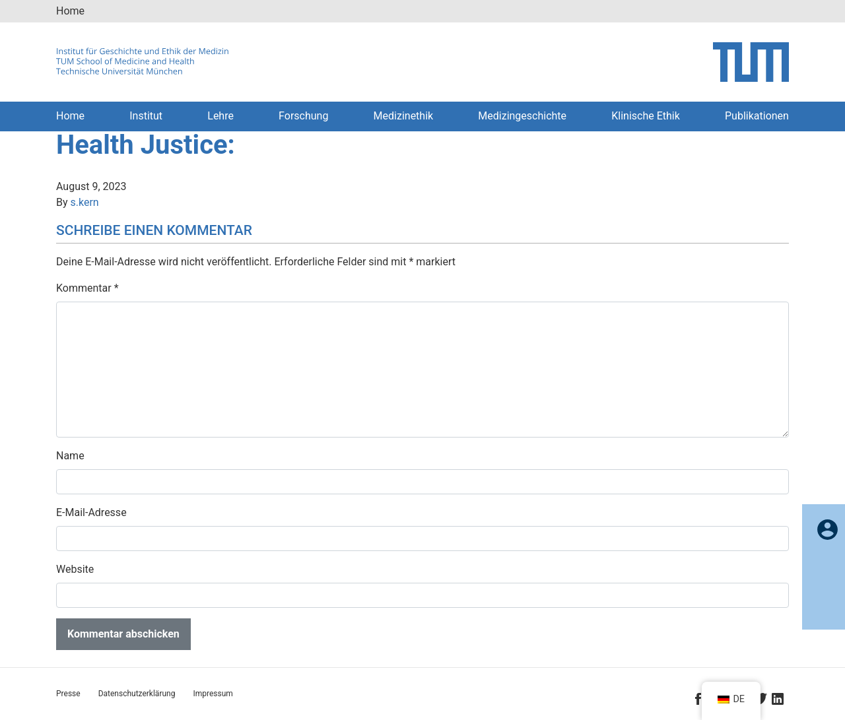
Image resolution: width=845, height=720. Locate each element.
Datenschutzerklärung (137, 693)
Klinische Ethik (645, 116)
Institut (145, 116)
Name (70, 455)
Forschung (303, 116)
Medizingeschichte (522, 116)
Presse (68, 693)
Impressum (212, 693)
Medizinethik (404, 116)
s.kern (85, 202)
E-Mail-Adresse (91, 512)
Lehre (220, 116)
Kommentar (87, 288)
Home (70, 11)
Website (75, 569)
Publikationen (757, 116)
